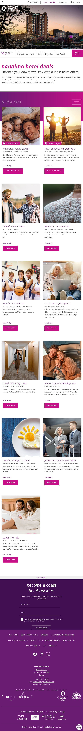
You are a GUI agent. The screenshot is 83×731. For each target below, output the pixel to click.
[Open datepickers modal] (25, 53)
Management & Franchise (62, 635)
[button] (2, 696)
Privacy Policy (33, 646)
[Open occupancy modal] (44, 53)
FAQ (44, 646)
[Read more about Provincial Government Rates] (62, 437)
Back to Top (41, 578)
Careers (44, 635)
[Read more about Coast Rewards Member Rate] (62, 126)
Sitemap (53, 646)
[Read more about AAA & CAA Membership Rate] (62, 360)
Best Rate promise (29, 635)
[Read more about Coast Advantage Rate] (21, 360)
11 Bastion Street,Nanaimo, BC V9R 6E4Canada (41, 672)
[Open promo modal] (63, 53)
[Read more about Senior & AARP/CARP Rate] (62, 280)
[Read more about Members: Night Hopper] (21, 126)
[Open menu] (79, 8)
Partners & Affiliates (18, 640)
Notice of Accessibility (49, 640)
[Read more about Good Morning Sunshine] (21, 437)
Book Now (77, 53)
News (33, 640)
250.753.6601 (44, 679)
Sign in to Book (13, 171)
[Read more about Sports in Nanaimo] (21, 280)
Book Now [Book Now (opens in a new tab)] (10, 248)
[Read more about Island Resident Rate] (21, 203)
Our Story (13, 635)
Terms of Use (69, 640)
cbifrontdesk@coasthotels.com (43, 682)
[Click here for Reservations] (46, 684)
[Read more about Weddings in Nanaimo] (62, 203)
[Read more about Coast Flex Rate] (21, 515)
